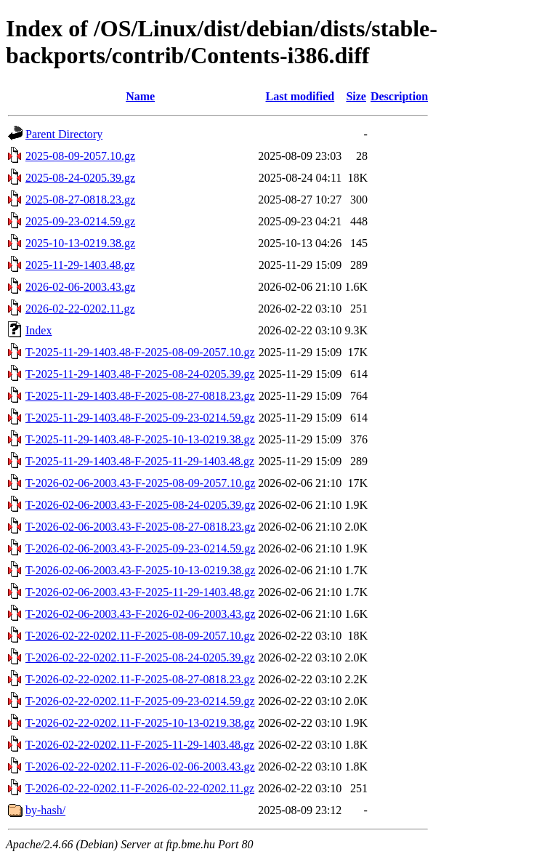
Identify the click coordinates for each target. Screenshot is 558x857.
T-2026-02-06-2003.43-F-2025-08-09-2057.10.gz (140, 483)
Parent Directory (63, 134)
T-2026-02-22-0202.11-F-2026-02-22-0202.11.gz (139, 788)
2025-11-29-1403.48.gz (80, 265)
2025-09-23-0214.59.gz (80, 221)
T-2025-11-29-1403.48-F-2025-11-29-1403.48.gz (139, 461)
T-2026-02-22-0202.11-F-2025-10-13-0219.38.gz (140, 723)
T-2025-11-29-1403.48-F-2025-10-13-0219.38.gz (140, 439)
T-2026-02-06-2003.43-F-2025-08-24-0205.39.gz (140, 505)
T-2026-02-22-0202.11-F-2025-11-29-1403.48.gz (139, 745)
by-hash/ (45, 810)
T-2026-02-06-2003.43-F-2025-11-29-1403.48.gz (140, 592)
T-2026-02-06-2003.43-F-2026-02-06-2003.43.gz (140, 614)
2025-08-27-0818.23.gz (80, 199)
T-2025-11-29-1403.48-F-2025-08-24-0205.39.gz (140, 374)
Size (356, 96)
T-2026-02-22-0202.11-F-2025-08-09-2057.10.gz (140, 635)
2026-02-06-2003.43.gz (80, 287)
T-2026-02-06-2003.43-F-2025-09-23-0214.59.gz (140, 548)
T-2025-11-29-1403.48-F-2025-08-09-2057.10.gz (140, 352)
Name (140, 96)
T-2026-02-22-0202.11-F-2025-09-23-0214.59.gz (140, 701)
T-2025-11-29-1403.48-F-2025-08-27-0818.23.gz (140, 396)
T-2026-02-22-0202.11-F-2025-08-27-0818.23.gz (140, 679)
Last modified (299, 96)
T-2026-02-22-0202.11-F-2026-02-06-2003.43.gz (140, 766)
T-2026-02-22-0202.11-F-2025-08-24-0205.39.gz (140, 657)
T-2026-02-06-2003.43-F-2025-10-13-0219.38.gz (140, 570)
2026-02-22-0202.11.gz (80, 308)
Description (399, 96)
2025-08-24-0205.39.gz (80, 178)
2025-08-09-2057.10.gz (80, 156)
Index (38, 330)
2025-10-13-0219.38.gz (80, 243)
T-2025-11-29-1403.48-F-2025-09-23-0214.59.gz (140, 417)
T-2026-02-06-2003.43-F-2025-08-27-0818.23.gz (140, 526)
